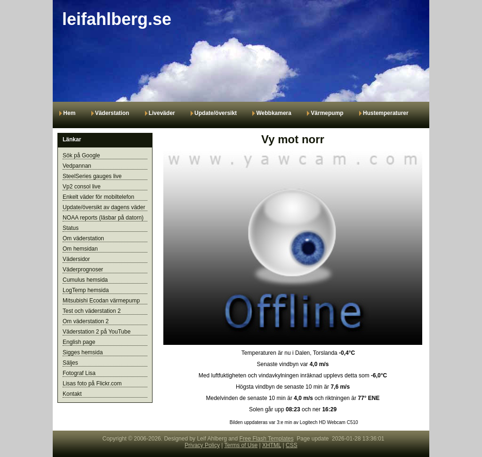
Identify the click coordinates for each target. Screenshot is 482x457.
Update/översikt (216, 113)
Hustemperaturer (386, 113)
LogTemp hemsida (86, 290)
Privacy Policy (202, 445)
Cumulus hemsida (85, 280)
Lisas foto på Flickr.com (92, 383)
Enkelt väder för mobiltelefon (98, 197)
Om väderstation (83, 238)
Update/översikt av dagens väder (104, 207)
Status (71, 228)
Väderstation (112, 113)
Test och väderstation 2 (91, 311)
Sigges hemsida (83, 352)
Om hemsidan (80, 248)
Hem (69, 113)
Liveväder (162, 113)
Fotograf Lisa (79, 373)
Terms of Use (241, 445)
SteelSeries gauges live (92, 176)
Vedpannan (77, 166)
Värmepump (327, 113)
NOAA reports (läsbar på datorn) (103, 217)
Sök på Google (81, 155)
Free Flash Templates (267, 438)
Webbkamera (273, 113)
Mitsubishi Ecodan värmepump (101, 300)
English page (79, 342)
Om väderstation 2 (86, 321)
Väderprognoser (83, 269)
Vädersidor (76, 259)
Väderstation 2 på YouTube (96, 331)
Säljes (70, 362)
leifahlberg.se (116, 19)
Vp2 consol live (82, 186)
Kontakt (72, 394)
